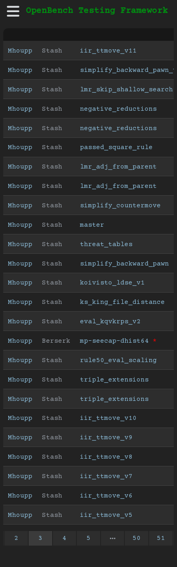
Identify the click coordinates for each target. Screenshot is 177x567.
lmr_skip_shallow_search (126, 89)
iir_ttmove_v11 (108, 51)
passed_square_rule (116, 147)
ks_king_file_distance (122, 302)
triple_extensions (114, 380)
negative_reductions (118, 109)
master (92, 225)
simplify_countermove (120, 205)
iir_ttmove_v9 (106, 437)
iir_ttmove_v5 (106, 515)
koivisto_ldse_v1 (112, 283)
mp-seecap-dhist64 (114, 341)
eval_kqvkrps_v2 (110, 321)
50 (137, 538)
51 (161, 538)
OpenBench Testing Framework (97, 11)
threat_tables (106, 244)
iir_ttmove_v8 (106, 457)
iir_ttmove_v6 (106, 496)
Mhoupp (20, 51)
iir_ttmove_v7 (106, 476)
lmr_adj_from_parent (118, 167)
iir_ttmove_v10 (108, 418)
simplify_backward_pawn (124, 264)
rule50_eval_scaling (118, 360)
